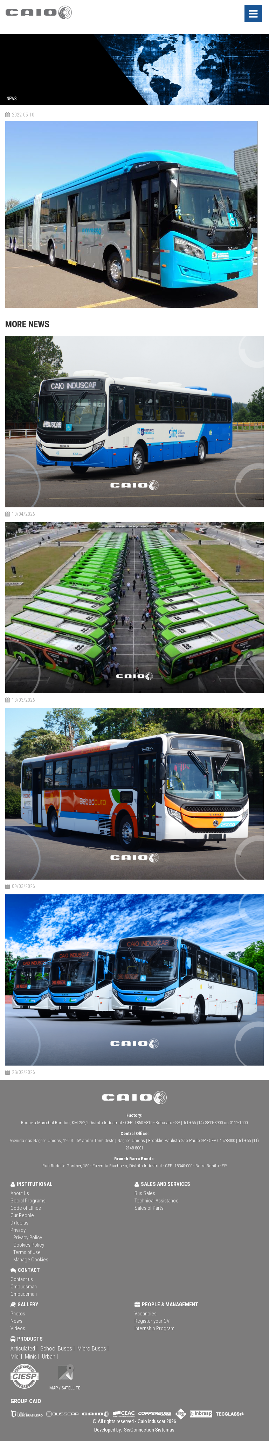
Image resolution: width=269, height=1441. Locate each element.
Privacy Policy (27, 1237)
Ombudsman (24, 1286)
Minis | (32, 1356)
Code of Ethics (26, 1208)
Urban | (50, 1356)
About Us (20, 1193)
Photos (18, 1313)
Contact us (22, 1279)
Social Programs (28, 1201)
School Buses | (57, 1348)
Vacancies (145, 1313)
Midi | (16, 1356)
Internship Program (154, 1328)
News (16, 1321)
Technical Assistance (156, 1201)
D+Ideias (19, 1223)
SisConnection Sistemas (148, 1430)
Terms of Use (27, 1252)
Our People (22, 1215)
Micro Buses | (93, 1348)
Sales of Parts (149, 1208)
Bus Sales (144, 1193)
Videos (18, 1328)
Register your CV (152, 1321)
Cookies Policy (28, 1245)
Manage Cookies (30, 1259)
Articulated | (24, 1348)
